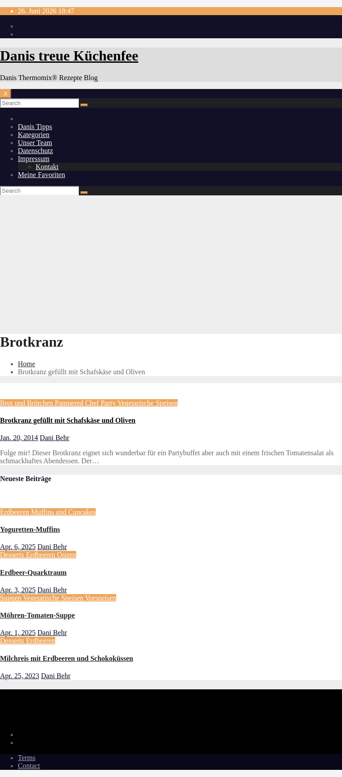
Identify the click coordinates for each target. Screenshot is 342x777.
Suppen (11, 598)
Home (26, 364)
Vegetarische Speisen (148, 403)
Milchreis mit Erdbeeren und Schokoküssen (66, 658)
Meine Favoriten (41, 174)
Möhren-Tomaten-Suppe (37, 615)
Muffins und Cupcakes (63, 512)
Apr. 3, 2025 (18, 590)
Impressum (33, 158)
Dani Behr (54, 437)
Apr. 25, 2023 (19, 676)
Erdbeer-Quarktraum (33, 572)
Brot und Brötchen (27, 403)
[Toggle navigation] (5, 93)
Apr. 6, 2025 (18, 546)
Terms (27, 757)
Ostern (66, 554)
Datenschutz (35, 150)
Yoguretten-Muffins (30, 529)
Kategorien (33, 134)
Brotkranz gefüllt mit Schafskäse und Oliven (67, 420)
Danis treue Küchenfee (69, 56)
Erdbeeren (15, 512)
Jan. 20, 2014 (19, 437)
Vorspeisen (100, 598)
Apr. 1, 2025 (18, 632)
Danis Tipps (35, 126)
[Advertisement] (171, 262)
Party (109, 403)
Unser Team (35, 142)
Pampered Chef (78, 403)
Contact (29, 765)
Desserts (13, 554)
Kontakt (47, 166)
